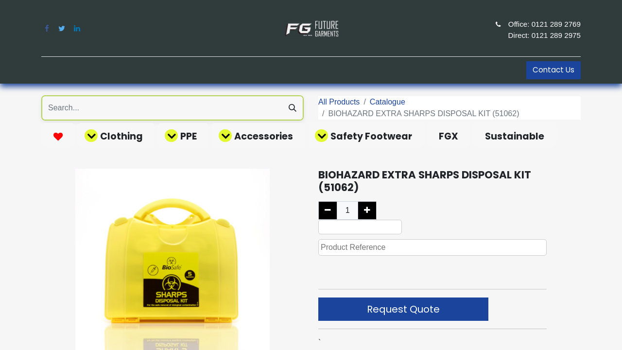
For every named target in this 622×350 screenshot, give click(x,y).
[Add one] (367, 210)
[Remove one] (327, 210)
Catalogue (387, 102)
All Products (339, 102)
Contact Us (553, 70)
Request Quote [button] (403, 309)
